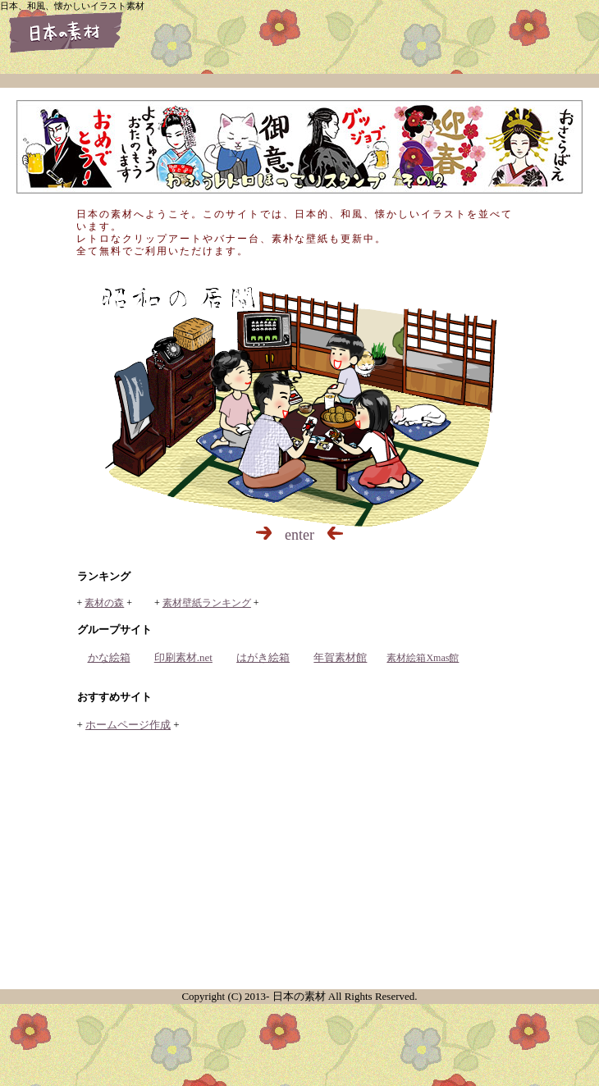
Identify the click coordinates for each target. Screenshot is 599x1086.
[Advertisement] (299, 862)
